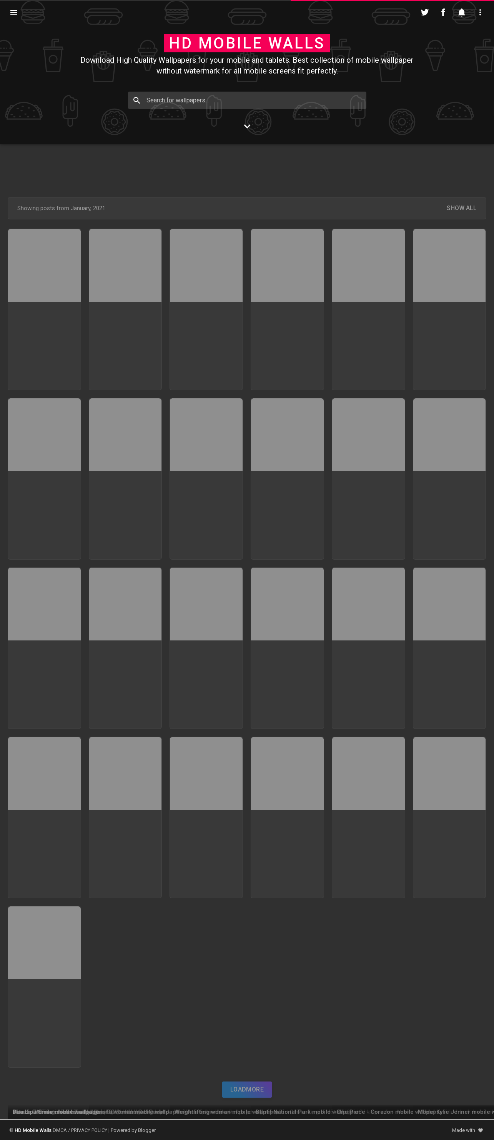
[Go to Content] (247, 126)
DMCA (60, 1130)
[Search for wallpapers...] (247, 100)
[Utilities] (480, 12)
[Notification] (461, 12)
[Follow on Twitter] (425, 12)
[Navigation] (14, 12)
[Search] (137, 100)
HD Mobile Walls (247, 43)
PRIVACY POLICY (89, 1130)
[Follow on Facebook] (443, 12)
